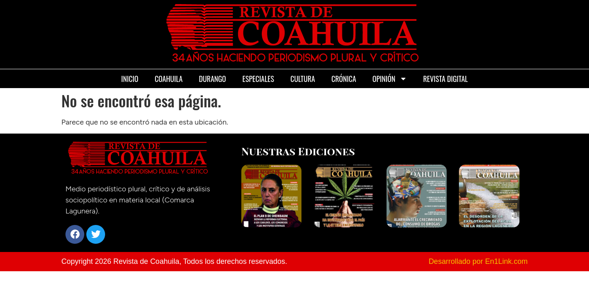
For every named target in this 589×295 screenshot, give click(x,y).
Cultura (302, 78)
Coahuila (168, 78)
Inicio (129, 78)
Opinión (390, 78)
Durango (212, 78)
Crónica (343, 78)
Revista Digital (445, 78)
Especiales (258, 78)
